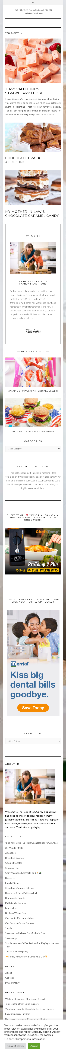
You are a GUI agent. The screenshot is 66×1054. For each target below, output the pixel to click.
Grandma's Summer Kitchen (19, 888)
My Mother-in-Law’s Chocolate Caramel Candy (32, 214)
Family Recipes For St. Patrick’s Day (26, 956)
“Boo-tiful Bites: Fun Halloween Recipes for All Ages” (31, 842)
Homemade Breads (15, 898)
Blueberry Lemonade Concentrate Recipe (26, 1019)
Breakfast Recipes (14, 858)
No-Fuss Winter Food (16, 913)
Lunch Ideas (11, 908)
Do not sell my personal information (24, 1038)
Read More (48, 114)
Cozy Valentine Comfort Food (23, 872)
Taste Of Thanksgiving (16, 951)
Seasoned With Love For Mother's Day (25, 933)
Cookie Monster (13, 862)
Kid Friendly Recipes (15, 903)
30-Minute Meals (14, 848)
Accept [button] (34, 1046)
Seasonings (11, 938)
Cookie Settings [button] (15, 1046)
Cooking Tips (12, 868)
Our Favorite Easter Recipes (19, 923)
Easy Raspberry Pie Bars (17, 1014)
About (8, 972)
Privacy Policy (12, 982)
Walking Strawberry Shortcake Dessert (25, 999)
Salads (8, 928)
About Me (10, 852)
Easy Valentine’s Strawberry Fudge (24, 91)
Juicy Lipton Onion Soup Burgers (22, 1003)
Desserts (9, 878)
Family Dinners (12, 883)
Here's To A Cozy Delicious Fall (21, 893)
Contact (9, 977)
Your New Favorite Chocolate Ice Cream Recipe (29, 1009)
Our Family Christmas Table (19, 918)
